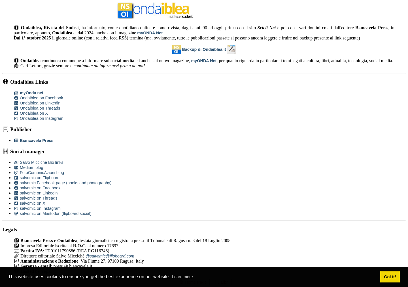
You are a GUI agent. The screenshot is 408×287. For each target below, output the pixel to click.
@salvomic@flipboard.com (110, 256)
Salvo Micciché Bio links (38, 162)
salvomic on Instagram (37, 208)
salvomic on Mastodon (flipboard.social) (53, 213)
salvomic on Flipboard (37, 177)
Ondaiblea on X (31, 113)
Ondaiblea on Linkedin (37, 103)
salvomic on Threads (36, 198)
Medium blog (28, 167)
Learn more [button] (182, 277)
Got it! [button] (390, 277)
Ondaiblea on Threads (37, 108)
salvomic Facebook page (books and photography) (62, 183)
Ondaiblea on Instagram (38, 118)
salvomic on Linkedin (36, 193)
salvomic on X (29, 203)
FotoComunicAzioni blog (39, 172)
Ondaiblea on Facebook (38, 98)
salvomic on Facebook (37, 188)
